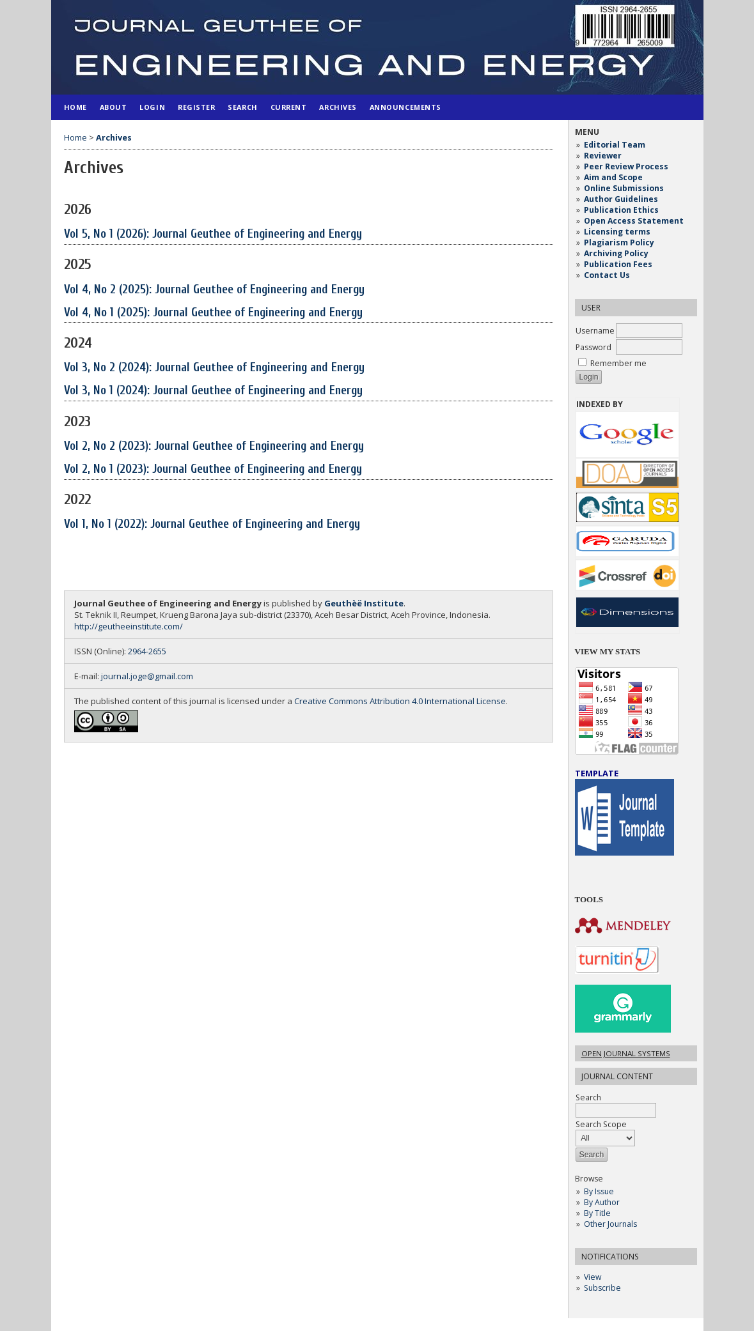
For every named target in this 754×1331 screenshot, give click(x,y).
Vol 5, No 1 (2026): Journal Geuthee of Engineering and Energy (213, 234)
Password (593, 347)
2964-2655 (147, 651)
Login (152, 107)
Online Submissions (624, 188)
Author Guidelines (621, 199)
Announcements (405, 107)
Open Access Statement (634, 220)
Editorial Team (614, 144)
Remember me (618, 363)
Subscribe (602, 1287)
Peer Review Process (626, 166)
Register (196, 107)
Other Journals (610, 1224)
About (113, 107)
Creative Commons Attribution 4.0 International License (400, 701)
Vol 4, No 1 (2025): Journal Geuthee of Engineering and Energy (213, 312)
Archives (337, 107)
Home (75, 107)
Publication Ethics (621, 209)
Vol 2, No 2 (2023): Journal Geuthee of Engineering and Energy (214, 446)
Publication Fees (618, 264)
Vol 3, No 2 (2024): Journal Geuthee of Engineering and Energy (214, 367)
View (592, 1277)
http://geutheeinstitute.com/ (128, 626)
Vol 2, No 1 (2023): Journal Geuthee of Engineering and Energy (213, 469)
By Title (597, 1213)
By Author (602, 1202)
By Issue (599, 1191)
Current (289, 107)
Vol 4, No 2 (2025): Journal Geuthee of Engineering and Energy (214, 289)
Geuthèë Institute (364, 603)
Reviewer (603, 155)
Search (242, 107)
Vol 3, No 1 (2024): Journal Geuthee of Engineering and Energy (213, 390)
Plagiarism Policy (619, 242)
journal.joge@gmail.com (147, 676)
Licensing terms (617, 231)
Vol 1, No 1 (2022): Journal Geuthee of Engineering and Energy (212, 524)
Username (595, 330)
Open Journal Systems (625, 1053)
